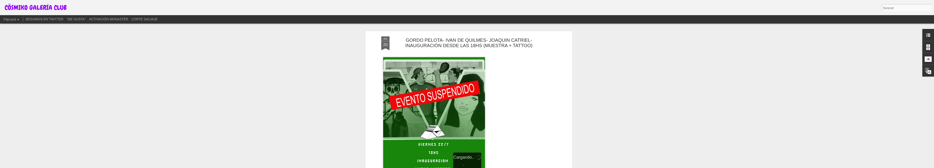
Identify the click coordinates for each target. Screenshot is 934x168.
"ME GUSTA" (76, 19)
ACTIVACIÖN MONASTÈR (108, 19)
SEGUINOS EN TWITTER (44, 19)
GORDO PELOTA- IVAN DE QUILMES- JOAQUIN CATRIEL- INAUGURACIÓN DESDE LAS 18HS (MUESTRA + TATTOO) (469, 43)
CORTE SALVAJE (144, 19)
